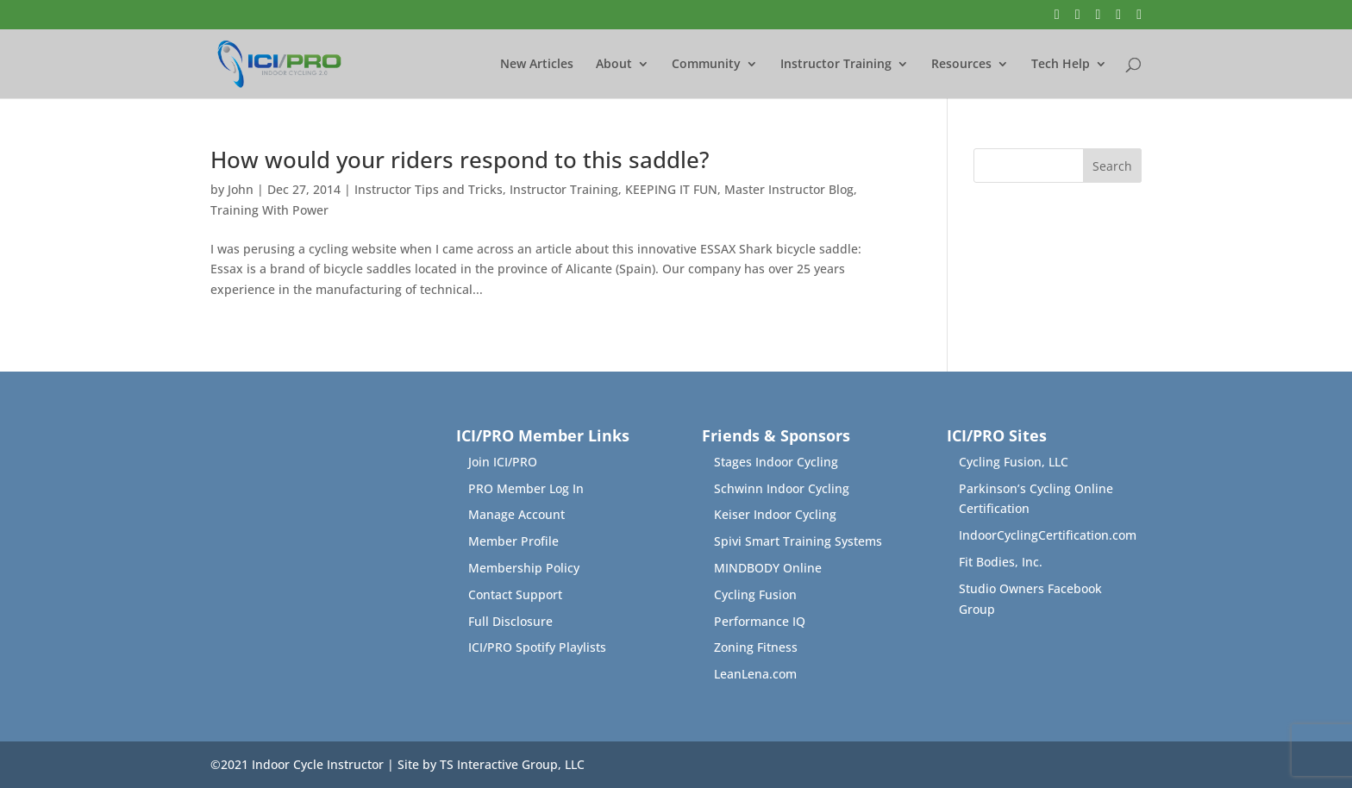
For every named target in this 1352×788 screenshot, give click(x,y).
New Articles (536, 65)
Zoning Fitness (756, 647)
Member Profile (513, 541)
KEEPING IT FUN (671, 189)
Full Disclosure (510, 621)
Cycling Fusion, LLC (1013, 461)
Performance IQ (759, 621)
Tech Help (1060, 65)
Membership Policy (523, 568)
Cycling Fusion (755, 594)
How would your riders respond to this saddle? (460, 159)
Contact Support (515, 594)
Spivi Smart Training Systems (798, 541)
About (614, 65)
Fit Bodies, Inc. (1000, 561)
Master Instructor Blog (789, 189)
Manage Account (516, 514)
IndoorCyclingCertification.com (1047, 535)
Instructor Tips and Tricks (428, 189)
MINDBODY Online (768, 568)
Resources (961, 65)
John (241, 189)
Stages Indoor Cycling (776, 461)
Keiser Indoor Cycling (775, 514)
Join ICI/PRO (502, 461)
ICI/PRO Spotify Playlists (537, 647)
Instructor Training (836, 65)
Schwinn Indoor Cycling (781, 488)
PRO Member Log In (526, 488)
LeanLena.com (755, 674)
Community (706, 65)
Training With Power (269, 210)
